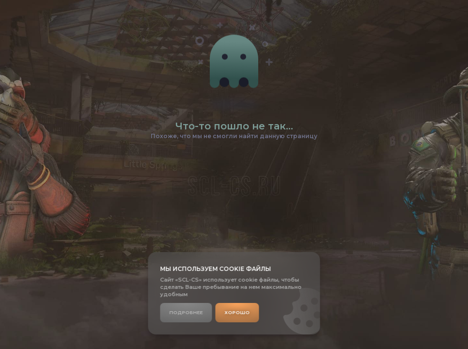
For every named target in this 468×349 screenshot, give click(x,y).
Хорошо (237, 312)
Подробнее (186, 312)
